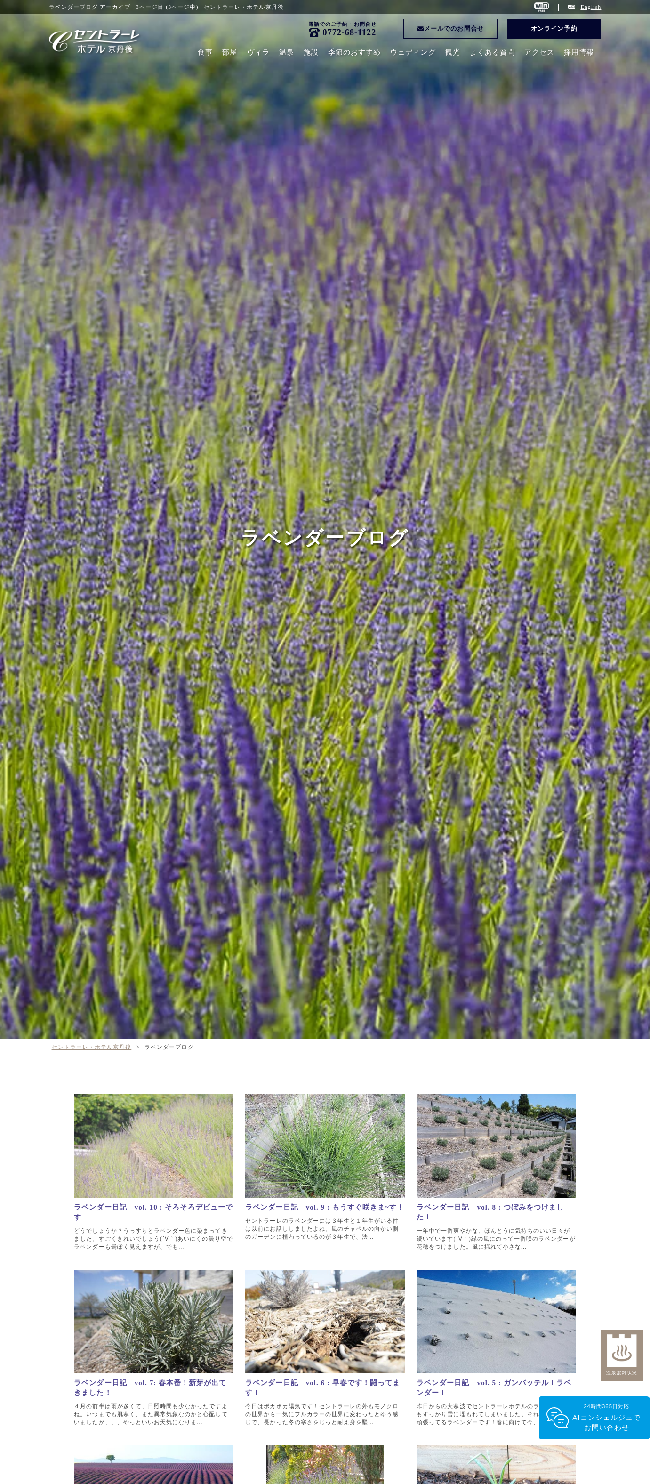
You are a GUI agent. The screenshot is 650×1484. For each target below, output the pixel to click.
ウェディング (412, 52)
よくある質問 (492, 52)
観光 (452, 52)
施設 (311, 52)
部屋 (229, 52)
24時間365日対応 (606, 1417)
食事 (205, 52)
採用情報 (579, 52)
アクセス (539, 52)
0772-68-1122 (350, 32)
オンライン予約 (554, 28)
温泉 (286, 52)
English (590, 7)
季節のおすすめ (354, 52)
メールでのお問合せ (450, 28)
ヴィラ (258, 52)
